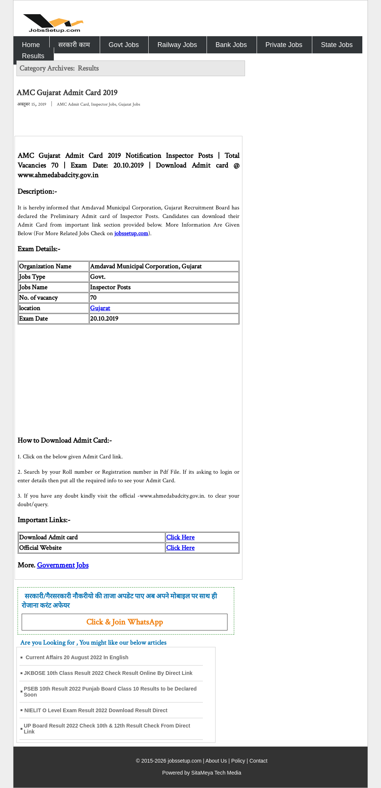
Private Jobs (284, 45)
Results (33, 56)
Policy (238, 761)
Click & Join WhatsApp (124, 622)
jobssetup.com (131, 233)
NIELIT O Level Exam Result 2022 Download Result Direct (95, 710)
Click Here (180, 537)
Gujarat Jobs (129, 104)
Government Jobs (63, 565)
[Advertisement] (128, 376)
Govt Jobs (124, 45)
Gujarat (100, 308)
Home (31, 45)
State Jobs (337, 45)
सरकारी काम (74, 45)
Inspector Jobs (103, 104)
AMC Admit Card (73, 104)
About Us (216, 761)
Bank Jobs (231, 45)
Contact (258, 761)
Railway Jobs (177, 45)
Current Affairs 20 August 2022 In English (77, 657)
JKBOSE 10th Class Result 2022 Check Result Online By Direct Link (108, 673)
